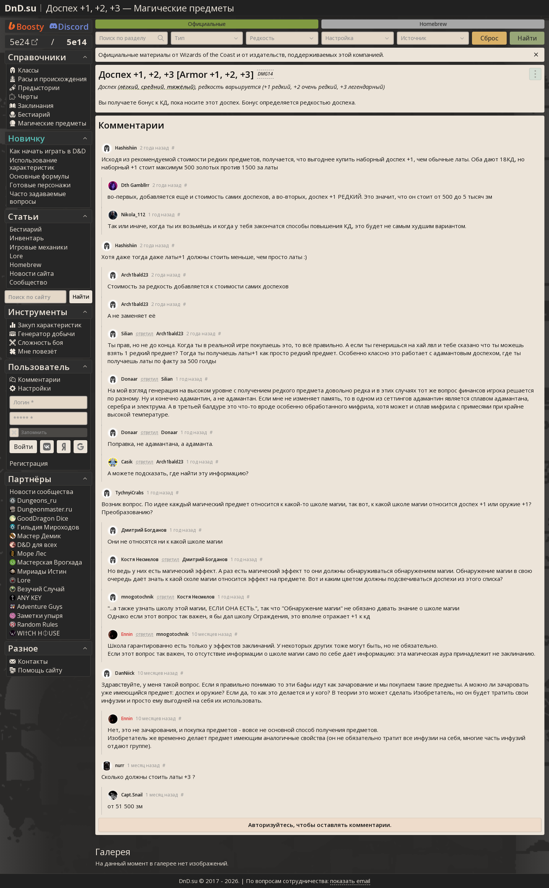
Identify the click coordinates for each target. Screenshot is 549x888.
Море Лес (28, 553)
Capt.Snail (132, 794)
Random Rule (34, 624)
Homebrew (433, 23)
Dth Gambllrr (135, 185)
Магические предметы (184, 8)
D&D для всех (33, 545)
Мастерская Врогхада (46, 562)
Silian (127, 333)
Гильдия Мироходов (44, 527)
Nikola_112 (133, 214)
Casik (127, 461)
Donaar (129, 379)
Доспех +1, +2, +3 (83, 8)
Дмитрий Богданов (144, 530)
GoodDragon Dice (39, 518)
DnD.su (21, 8)
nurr (119, 765)
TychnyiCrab (129, 492)
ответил (144, 333)
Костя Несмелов (140, 559)
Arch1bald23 (134, 275)
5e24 (24, 42)
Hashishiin (126, 148)
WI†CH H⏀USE (35, 633)
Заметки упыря (36, 615)
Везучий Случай (37, 589)
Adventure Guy (36, 606)
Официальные (207, 23)
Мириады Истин (38, 571)
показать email (350, 881)
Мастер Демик (35, 536)
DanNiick (125, 673)
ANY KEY (26, 598)
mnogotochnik (137, 597)
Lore (20, 580)
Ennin (127, 634)
